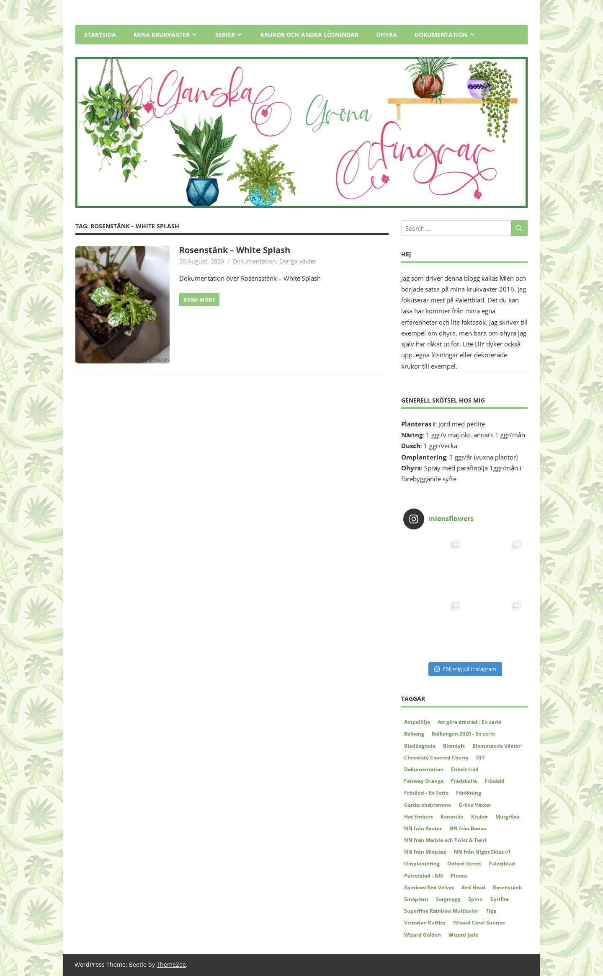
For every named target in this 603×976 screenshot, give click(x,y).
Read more (199, 299)
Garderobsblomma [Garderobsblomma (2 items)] (427, 804)
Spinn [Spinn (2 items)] (475, 899)
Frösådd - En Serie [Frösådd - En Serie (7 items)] (426, 792)
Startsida (100, 35)
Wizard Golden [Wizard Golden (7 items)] (422, 934)
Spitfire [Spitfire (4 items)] (499, 899)
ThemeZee (171, 964)
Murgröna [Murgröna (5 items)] (507, 816)
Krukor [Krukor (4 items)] (479, 816)
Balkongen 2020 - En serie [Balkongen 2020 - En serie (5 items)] (463, 733)
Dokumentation (441, 35)
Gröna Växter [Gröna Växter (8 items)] (475, 804)
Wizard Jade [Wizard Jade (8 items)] (463, 934)
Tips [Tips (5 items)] (491, 910)
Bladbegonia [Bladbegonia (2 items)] (420, 745)
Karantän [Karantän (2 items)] (452, 816)
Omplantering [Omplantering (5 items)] (422, 863)
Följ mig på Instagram (465, 669)
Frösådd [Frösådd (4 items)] (494, 781)
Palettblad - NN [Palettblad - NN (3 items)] (423, 875)
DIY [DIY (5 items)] (480, 757)
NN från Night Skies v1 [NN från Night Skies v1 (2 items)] (482, 851)
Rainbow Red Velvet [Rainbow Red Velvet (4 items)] (429, 887)
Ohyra (386, 35)
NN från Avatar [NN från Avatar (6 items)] (423, 828)
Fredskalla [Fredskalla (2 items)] (464, 781)
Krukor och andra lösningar (309, 35)
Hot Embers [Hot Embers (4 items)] (418, 816)
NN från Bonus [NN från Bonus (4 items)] (467, 828)
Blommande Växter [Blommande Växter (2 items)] (496, 745)
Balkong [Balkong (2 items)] (414, 733)
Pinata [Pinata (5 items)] (459, 875)
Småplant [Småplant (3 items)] (416, 899)
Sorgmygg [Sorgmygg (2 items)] (448, 899)
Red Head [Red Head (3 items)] (473, 887)
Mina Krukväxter (162, 35)
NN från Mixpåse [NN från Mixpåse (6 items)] (425, 851)
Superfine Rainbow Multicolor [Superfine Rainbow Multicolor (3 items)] (441, 910)
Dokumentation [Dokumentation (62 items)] (423, 769)
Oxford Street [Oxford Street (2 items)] (464, 863)
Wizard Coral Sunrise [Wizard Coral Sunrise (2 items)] (479, 922)
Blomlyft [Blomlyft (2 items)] (454, 745)
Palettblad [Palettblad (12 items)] (502, 863)
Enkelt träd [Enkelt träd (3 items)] (465, 769)
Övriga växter (298, 261)
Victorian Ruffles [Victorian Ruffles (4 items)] (425, 922)
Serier (225, 35)
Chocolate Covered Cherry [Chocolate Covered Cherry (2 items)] (436, 757)
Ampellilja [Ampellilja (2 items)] (417, 722)
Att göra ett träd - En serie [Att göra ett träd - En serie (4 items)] (469, 722)
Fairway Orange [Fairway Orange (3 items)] (423, 781)
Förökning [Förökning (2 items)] (468, 792)
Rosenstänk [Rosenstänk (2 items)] (507, 887)
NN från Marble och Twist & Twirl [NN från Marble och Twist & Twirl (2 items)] (445, 840)
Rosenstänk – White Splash (234, 250)
